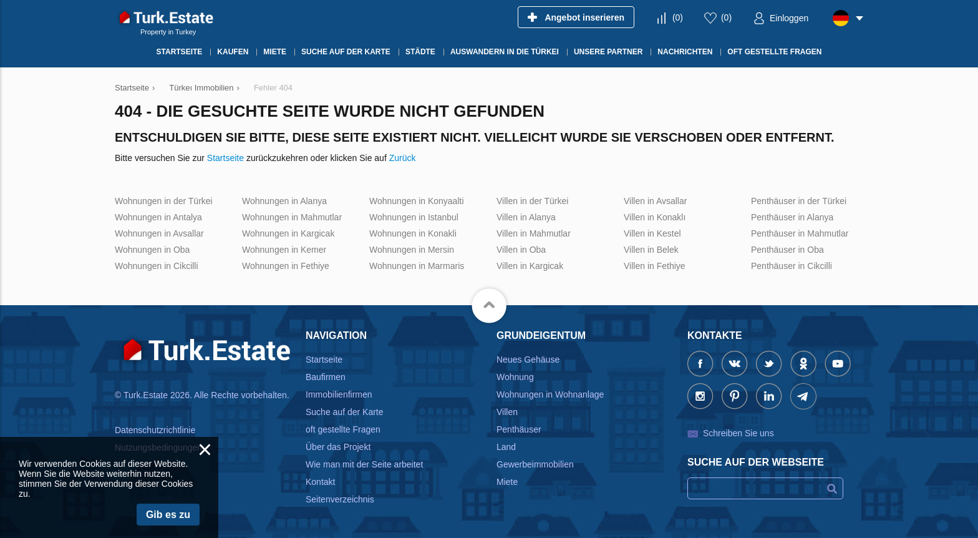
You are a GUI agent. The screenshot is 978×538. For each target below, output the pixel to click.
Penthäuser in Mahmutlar (799, 233)
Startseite (225, 158)
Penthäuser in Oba (787, 250)
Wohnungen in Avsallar (159, 233)
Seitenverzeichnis (340, 499)
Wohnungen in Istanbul (413, 217)
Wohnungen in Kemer (284, 250)
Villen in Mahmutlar (533, 233)
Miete (507, 482)
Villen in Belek (651, 250)
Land (506, 447)
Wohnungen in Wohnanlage (550, 394)
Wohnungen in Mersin (411, 250)
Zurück (402, 158)
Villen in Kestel (652, 233)
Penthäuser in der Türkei (798, 201)
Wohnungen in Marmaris (416, 266)
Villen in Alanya (526, 217)
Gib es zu (168, 514)
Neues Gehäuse (527, 359)
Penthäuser (518, 429)
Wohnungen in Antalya (158, 217)
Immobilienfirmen (339, 394)
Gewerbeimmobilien (535, 464)
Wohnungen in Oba (152, 250)
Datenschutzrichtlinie (155, 430)
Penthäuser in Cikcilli (791, 266)
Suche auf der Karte (345, 412)
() (677, 17)
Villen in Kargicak (529, 266)
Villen (507, 412)
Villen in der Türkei (532, 201)
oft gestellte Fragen (343, 429)
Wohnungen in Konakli (413, 233)
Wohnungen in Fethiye (285, 266)
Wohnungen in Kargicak (288, 233)
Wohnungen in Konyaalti (416, 201)
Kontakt (320, 482)
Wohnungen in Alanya (284, 201)
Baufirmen (326, 377)
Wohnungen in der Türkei (164, 201)
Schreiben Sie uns (738, 433)
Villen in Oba (521, 250)
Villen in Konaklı (654, 217)
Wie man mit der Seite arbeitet (364, 464)
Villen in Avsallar (655, 201)
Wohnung (515, 377)
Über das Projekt (338, 447)
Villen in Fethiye (654, 266)
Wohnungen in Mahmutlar (292, 217)
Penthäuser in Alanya (792, 217)
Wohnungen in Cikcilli (156, 266)
